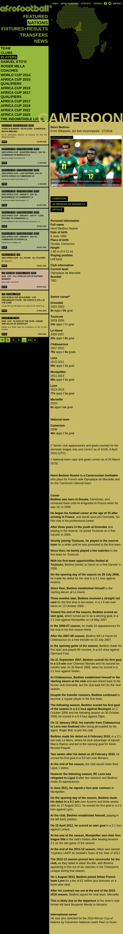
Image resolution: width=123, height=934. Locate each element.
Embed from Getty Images (62, 137)
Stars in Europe (20, 125)
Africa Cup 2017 (15, 101)
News (41, 41)
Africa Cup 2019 (15, 106)
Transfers (34, 35)
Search (97, 3)
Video (31, 125)
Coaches (9, 70)
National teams (23, 273)
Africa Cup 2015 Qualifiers (15, 81)
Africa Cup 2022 (15, 110)
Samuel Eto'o (14, 62)
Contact (86, 3)
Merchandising (70, 3)
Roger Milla (13, 66)
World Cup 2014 (16, 75)
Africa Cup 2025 (15, 115)
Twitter (110, 3)
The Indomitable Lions (22, 119)
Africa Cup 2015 (15, 88)
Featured (35, 16)
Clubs (6, 53)
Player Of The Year (10, 318)
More (4, 142)
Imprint (117, 3)
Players (9, 57)
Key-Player (7, 125)
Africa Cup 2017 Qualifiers (15, 95)
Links (55, 3)
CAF (18, 254)
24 (29, 340)
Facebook (105, 3)
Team (5, 48)
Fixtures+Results (24, 28)
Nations (38, 22)
